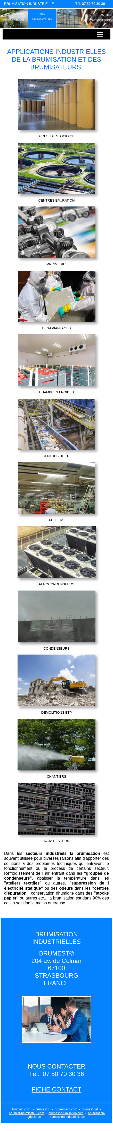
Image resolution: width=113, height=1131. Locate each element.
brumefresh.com (66, 1109)
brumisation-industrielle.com (68, 1117)
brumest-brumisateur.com (26, 1113)
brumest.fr (43, 1109)
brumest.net (90, 1109)
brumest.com (21, 1109)
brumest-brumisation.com (66, 1113)
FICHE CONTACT (57, 1089)
